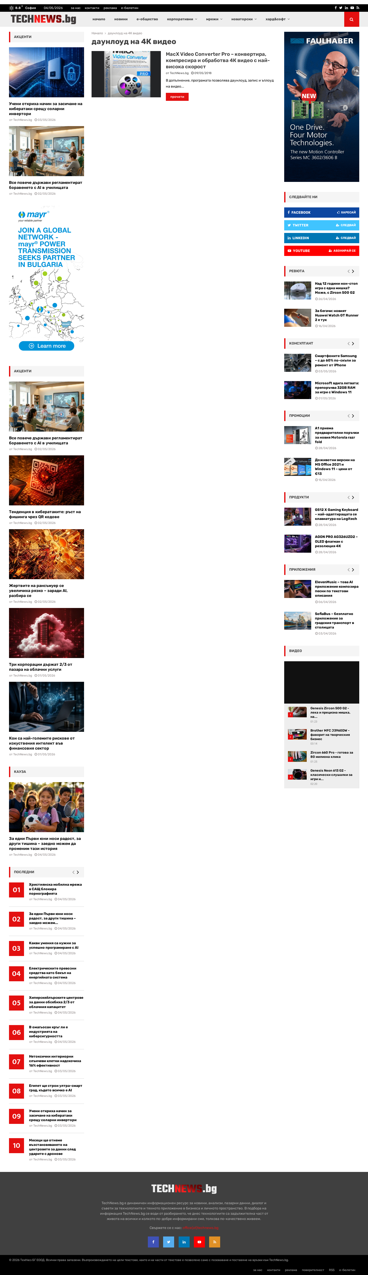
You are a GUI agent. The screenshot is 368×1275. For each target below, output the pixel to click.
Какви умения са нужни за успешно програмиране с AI (54, 945)
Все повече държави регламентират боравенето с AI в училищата (45, 185)
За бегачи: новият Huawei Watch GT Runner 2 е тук (336, 315)
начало (99, 19)
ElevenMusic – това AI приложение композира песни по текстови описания (336, 589)
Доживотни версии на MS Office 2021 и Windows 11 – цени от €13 (335, 467)
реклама (110, 8)
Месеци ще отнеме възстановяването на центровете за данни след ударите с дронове (52, 1147)
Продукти (299, 497)
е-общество (147, 19)
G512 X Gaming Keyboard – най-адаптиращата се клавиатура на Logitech (336, 514)
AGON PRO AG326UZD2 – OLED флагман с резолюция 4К (336, 541)
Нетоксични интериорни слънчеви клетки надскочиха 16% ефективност (55, 1061)
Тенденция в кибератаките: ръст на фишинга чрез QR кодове (45, 514)
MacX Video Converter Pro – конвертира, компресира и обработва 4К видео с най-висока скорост (218, 60)
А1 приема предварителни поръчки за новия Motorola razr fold (337, 435)
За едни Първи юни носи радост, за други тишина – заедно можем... (52, 918)
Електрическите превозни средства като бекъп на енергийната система (52, 973)
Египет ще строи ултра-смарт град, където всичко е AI (55, 1088)
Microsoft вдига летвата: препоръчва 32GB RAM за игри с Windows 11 (337, 387)
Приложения (302, 569)
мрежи (212, 19)
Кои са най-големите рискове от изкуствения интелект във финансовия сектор (42, 743)
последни (24, 872)
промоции (299, 416)
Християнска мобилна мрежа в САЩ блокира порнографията (55, 889)
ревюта (296, 271)
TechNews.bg (179, 73)
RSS (331, 1270)
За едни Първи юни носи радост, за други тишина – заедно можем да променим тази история (45, 843)
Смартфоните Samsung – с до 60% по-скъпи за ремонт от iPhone (336, 360)
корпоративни (180, 19)
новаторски (242, 19)
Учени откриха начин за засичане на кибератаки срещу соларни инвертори (45, 108)
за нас (76, 8)
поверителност (313, 1270)
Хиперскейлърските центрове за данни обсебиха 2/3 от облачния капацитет (56, 1002)
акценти (23, 37)
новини (121, 19)
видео (295, 651)
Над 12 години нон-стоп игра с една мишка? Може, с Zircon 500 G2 (336, 288)
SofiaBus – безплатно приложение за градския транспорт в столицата (334, 621)
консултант (301, 343)
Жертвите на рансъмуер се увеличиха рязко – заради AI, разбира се (38, 590)
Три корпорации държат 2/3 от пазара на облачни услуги (40, 667)
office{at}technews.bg (200, 1228)
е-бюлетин (129, 8)
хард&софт (276, 19)
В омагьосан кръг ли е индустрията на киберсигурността (48, 1031)
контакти (92, 8)
